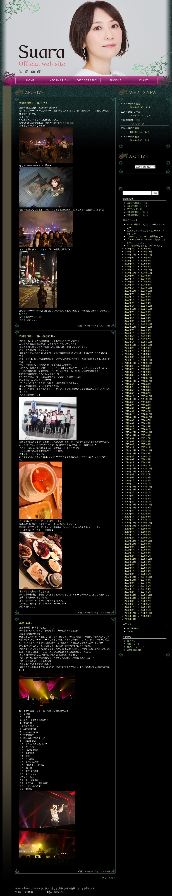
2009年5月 (146, 550)
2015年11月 (146, 432)
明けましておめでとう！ (138, 230)
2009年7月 (146, 547)
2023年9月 (130, 294)
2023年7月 (130, 296)
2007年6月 (130, 586)
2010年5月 (146, 532)
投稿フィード (133, 644)
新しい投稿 (109, 877)
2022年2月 (146, 321)
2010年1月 (146, 537)
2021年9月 (130, 330)
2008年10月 (130, 562)
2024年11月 (130, 272)
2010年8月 (130, 529)
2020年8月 (146, 348)
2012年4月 (130, 498)
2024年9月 (130, 276)
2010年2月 (130, 537)
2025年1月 (130, 269)
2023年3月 (130, 303)
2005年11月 (146, 613)
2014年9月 (146, 453)
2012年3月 (146, 498)
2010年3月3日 (90, 612)
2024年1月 (130, 288)
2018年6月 (146, 387)
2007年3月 (146, 589)
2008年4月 (130, 571)
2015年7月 (146, 438)
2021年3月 (130, 339)
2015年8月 (130, 438)
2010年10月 (130, 525)
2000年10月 (130, 619)
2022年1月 (130, 324)
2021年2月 (146, 339)
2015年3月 (146, 444)
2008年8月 (130, 565)
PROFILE (115, 80)
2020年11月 (130, 345)
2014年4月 (130, 462)
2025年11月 (130, 254)
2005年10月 (130, 616)
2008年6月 (130, 568)
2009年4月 (130, 553)
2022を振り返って (136, 245)
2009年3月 (146, 553)
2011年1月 (146, 519)
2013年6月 (130, 477)
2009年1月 (146, 556)
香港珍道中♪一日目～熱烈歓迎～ (37, 336)
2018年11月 (130, 381)
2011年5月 (146, 513)
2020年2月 (146, 357)
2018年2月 (146, 393)
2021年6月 (146, 333)
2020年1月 (130, 360)
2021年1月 (130, 342)
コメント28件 (104, 871)
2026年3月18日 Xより (140, 107)
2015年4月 (130, 444)
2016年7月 (146, 420)
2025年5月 (130, 264)
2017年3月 (130, 411)
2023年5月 (130, 300)
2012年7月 (146, 492)
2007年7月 (146, 583)
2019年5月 (130, 372)
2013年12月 (130, 468)
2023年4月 (146, 300)
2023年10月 (146, 291)
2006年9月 (146, 598)
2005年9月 (146, 616)
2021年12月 (146, 324)
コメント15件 (104, 612)
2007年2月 (130, 592)
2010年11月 (146, 522)
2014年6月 (130, 459)
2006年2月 (130, 610)
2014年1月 (146, 465)
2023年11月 (130, 291)
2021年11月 (130, 327)
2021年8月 (146, 330)
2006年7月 (146, 601)
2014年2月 (130, 465)
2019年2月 (146, 375)
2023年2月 (146, 303)
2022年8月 (146, 312)
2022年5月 (130, 318)
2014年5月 (146, 459)
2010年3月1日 (90, 871)
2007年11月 (146, 577)
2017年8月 (146, 402)
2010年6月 (130, 532)
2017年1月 (130, 414)
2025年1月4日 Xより (137, 224)
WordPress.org (134, 650)
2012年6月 (130, 495)
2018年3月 (130, 393)
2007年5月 (146, 586)
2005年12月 (130, 613)
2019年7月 (130, 369)
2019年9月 (130, 366)
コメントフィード (135, 647)
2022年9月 (130, 312)
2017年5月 (130, 408)
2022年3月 (130, 321)
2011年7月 (146, 510)
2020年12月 (146, 342)
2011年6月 (130, 513)
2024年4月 (146, 281)
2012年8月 (130, 492)
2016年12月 (146, 414)
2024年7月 (130, 279)
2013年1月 (146, 483)
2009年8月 (130, 547)
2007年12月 (130, 577)
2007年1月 (146, 592)
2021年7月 (130, 333)
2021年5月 (130, 336)
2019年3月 (130, 375)
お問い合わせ (60, 892)
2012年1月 (146, 501)
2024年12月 (146, 269)
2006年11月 (146, 595)
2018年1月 (130, 396)
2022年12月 (146, 306)
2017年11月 (130, 399)
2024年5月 (130, 281)
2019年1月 (130, 378)
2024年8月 (146, 276)
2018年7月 (130, 387)
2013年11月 (146, 468)
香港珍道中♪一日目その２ (33, 103)
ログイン (131, 641)
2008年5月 (146, 568)
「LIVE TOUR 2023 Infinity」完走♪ (143, 239)
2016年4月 (130, 426)
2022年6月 (146, 315)
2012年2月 (130, 501)
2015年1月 (146, 447)
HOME (30, 80)
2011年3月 (146, 517)
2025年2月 (146, 266)
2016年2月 (130, 429)
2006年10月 (130, 598)
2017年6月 (146, 405)
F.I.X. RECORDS (50, 892)
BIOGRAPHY (133, 628)
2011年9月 (146, 507)
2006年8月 (130, 601)
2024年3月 (130, 284)
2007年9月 (146, 580)
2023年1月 (130, 306)
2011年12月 (130, 504)
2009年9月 (146, 544)
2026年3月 (130, 248)
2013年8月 (130, 474)
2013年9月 (146, 471)
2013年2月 (130, 483)
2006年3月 (146, 607)
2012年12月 (130, 486)
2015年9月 (146, 435)
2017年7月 (130, 405)
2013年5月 (146, 477)
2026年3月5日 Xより (140, 132)
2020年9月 (130, 348)
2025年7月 (130, 260)
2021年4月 (146, 336)
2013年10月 (130, 471)
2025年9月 (130, 257)
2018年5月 (130, 390)
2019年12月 (146, 360)
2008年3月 (146, 571)
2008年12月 (130, 559)
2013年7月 (146, 474)
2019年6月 (146, 369)
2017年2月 (146, 411)
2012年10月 (130, 489)
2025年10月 (146, 254)
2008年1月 (146, 574)
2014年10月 (130, 453)
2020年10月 (146, 345)
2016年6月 (130, 423)
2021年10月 (146, 327)
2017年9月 (130, 402)
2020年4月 (146, 354)
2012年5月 (146, 495)
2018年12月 (146, 378)
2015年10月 (130, 435)
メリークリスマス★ (136, 236)
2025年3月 (130, 266)
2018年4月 (146, 390)
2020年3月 (130, 357)
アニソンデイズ (137, 124)
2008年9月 (146, 562)
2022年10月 (146, 309)
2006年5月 (146, 604)
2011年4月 (130, 517)
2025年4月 (146, 264)
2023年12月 (146, 288)
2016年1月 (146, 429)
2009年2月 (130, 556)
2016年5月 (146, 423)
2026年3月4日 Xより (140, 140)
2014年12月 (130, 450)
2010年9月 (146, 525)
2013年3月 (146, 480)
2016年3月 (146, 426)
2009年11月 (146, 541)
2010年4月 (130, 534)
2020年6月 (146, 351)
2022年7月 (130, 315)
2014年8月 (130, 456)
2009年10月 (130, 544)
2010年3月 (146, 534)
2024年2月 (146, 284)
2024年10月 (146, 272)
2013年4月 (130, 480)
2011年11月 (146, 504)
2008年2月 (130, 574)
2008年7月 (146, 565)
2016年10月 (146, 417)
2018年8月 (146, 384)
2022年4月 (146, 318)
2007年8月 (130, 583)
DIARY (143, 80)
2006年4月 (130, 607)
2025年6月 (146, 260)
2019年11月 (130, 363)
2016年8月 (130, 420)
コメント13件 (104, 326)
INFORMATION (58, 80)
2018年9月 (130, 384)
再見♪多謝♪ (25, 623)
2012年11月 (146, 486)
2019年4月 (146, 372)
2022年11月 (130, 309)
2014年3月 (146, 462)
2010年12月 (130, 522)
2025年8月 (146, 257)
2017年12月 (146, 396)
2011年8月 (130, 510)
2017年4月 (146, 408)
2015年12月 (130, 432)
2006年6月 (130, 604)
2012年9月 (146, 489)
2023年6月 (146, 296)
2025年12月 (146, 251)
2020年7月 (130, 351)
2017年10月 (146, 399)
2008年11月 (146, 559)
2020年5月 (130, 354)
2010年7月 (146, 529)
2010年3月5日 (90, 326)
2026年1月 (130, 251)
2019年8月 (146, 366)
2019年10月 (146, 363)
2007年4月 (130, 589)
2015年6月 (130, 441)
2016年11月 (130, 417)
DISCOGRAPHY (86, 80)
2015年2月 (130, 447)
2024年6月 (146, 279)
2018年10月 (146, 381)
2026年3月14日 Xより (140, 115)
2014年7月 (146, 456)
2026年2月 (146, 248)
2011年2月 (130, 519)
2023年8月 (146, 294)
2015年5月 (146, 441)
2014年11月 (146, 450)
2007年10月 (130, 580)
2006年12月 (130, 595)
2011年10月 (130, 507)
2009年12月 (130, 541)
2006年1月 (146, 610)
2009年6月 (130, 550)
